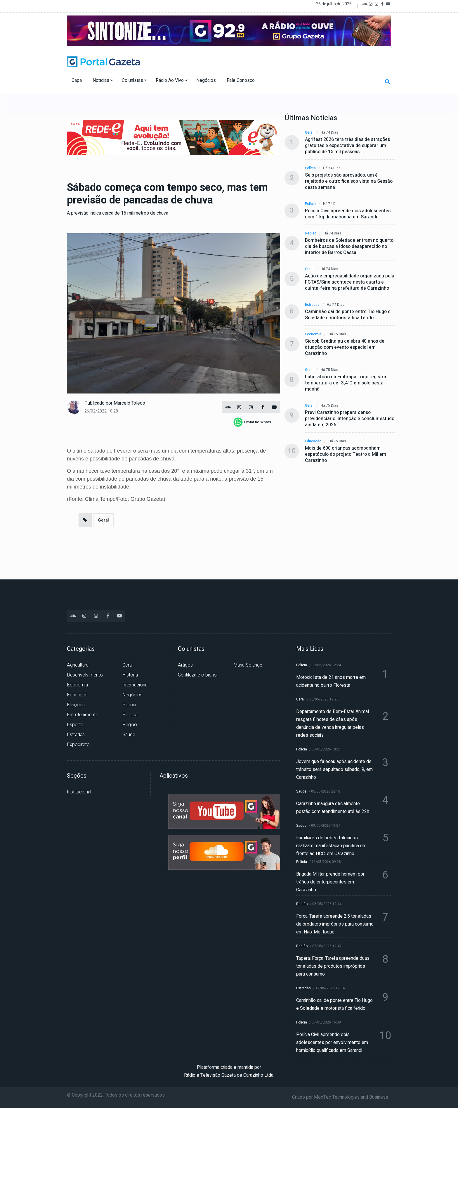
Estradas (312, 304)
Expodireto (78, 744)
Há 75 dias (337, 334)
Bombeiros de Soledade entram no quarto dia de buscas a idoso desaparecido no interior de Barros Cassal (349, 246)
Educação (313, 441)
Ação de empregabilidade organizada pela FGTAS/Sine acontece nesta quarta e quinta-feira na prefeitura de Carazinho (349, 282)
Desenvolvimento (85, 675)
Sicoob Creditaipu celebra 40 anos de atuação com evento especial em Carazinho (344, 347)
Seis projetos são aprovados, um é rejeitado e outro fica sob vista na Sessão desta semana (349, 181)
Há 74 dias (329, 132)
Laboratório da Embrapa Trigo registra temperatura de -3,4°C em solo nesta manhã (345, 383)
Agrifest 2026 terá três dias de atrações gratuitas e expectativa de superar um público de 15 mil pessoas (347, 146)
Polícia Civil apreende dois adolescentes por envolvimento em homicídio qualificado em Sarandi (332, 1042)
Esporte (75, 724)
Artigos (185, 665)
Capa (77, 80)
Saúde (128, 734)
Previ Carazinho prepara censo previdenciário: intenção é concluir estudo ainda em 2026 (349, 419)
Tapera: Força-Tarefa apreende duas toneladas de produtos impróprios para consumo (332, 966)
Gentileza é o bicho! (198, 675)
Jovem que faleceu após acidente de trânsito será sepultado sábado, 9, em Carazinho (334, 769)
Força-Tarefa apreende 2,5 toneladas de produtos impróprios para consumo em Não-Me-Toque (335, 924)
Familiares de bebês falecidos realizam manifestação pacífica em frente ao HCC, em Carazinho (331, 845)
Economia (313, 334)
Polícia (310, 168)
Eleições (76, 704)
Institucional (79, 791)
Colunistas (134, 80)
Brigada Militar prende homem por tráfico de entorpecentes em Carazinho (330, 882)
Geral (103, 520)
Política (130, 714)
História (130, 675)
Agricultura (78, 665)
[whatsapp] (252, 422)
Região (310, 233)
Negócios (206, 80)
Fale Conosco (241, 80)
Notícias (103, 80)
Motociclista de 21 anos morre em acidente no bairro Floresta (331, 681)
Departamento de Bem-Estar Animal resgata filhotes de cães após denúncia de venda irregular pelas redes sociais (332, 723)
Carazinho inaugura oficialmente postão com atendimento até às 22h (332, 807)
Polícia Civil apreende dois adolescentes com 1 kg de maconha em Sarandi (348, 214)
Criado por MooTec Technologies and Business (340, 1097)
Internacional (135, 684)
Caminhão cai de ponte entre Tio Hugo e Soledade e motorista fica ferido (348, 315)
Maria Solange (247, 665)
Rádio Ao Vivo (172, 80)
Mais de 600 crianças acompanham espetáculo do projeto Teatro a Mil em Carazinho (345, 454)
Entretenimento (82, 714)
